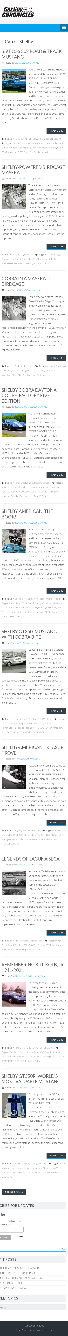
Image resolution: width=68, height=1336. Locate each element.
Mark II (34, 607)
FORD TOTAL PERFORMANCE (29, 138)
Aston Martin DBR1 (18, 603)
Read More (56, 130)
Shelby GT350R (22, 1163)
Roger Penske (8, 949)
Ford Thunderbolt (53, 1052)
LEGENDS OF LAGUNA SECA (31, 859)
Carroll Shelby (25, 147)
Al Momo (50, 254)
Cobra (45, 603)
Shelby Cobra (29, 374)
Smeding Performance (22, 496)
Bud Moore (57, 143)
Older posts (15, 1191)
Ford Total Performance (13, 1056)
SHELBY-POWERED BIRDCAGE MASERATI (33, 169)
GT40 (4, 607)
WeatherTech (38, 949)
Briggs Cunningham (21, 370)
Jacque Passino (24, 727)
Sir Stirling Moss (23, 949)
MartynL (34, 62)
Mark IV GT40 (57, 834)
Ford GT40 (20, 1047)
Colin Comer (31, 1167)
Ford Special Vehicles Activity (30, 723)
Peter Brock (20, 482)
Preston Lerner (9, 612)
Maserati (28, 254)
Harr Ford (49, 723)
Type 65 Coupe (41, 496)
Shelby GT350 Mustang (40, 718)
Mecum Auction (9, 1172)
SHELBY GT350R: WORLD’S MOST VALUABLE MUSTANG (31, 1078)
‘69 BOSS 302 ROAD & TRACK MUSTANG (32, 54)
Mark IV (41, 607)
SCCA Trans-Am (25, 152)
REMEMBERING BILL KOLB (14, 1061)
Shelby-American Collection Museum (19, 839)
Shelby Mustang (38, 1163)
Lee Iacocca (35, 1056)
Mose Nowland (49, 147)
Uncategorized (52, 598)
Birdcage (19, 254)
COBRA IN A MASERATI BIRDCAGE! (26, 281)
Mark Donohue (57, 945)
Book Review (21, 598)
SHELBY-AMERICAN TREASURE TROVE (34, 750)
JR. (27, 1056)
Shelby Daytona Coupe (38, 482)
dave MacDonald (57, 603)
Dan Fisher (33, 487)
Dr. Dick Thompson (38, 259)
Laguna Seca (36, 940)
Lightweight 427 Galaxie (52, 1056)
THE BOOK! (14, 616)
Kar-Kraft (37, 147)
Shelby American (36, 598)
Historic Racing (22, 940)
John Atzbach (44, 1167)
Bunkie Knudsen (9, 147)
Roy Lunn (22, 612)
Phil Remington (53, 607)
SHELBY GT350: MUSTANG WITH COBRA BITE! (29, 634)
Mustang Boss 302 (52, 138)
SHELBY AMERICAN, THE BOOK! (27, 513)
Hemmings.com (9, 727)
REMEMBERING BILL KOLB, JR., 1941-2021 (33, 967)
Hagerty (18, 830)
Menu (64, 28)
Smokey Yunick (41, 152)
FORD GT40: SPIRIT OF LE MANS (24, 834)
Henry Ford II (14, 607)
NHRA (36, 727)
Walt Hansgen (40, 263)
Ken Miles (25, 607)
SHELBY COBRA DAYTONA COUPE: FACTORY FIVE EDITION (29, 395)
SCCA (42, 727)
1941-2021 (14, 1052)
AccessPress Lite (44, 1329)
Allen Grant (7, 487)
